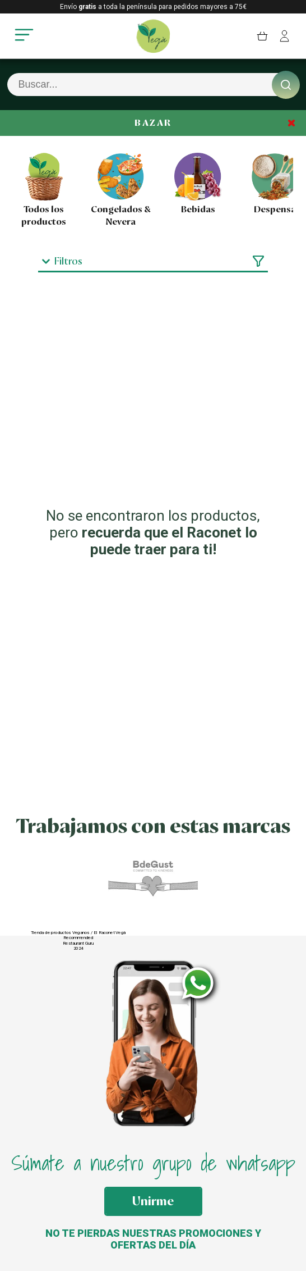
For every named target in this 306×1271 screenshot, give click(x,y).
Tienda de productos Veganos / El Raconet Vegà (78, 932)
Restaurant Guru (78, 943)
